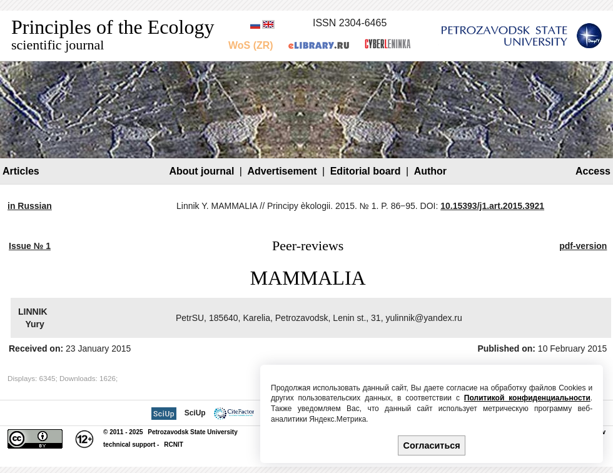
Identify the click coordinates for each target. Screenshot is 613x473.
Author (430, 171)
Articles (21, 171)
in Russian (30, 206)
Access (592, 171)
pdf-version (583, 246)
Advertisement (282, 171)
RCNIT (173, 444)
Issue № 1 (30, 246)
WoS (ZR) (250, 45)
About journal (201, 171)
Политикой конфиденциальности (527, 398)
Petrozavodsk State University (192, 432)
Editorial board (365, 171)
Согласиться (431, 445)
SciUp (195, 413)
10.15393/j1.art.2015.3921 (492, 206)
